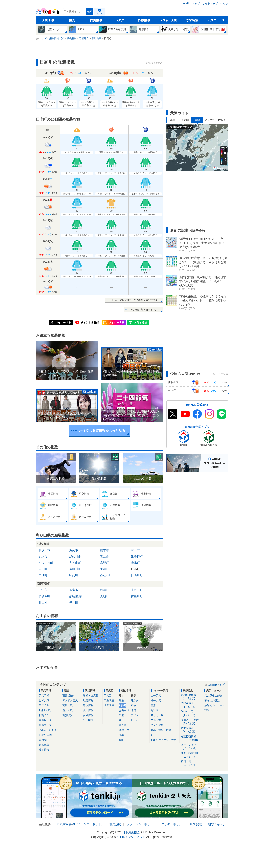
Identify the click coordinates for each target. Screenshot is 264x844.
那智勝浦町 (76, 596)
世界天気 (44, 700)
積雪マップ (45, 724)
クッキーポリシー (173, 824)
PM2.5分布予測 (47, 729)
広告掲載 (196, 824)
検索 (89, 11)
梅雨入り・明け (191, 721)
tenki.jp (48, 12)
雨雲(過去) (68, 695)
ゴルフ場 (156, 720)
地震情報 (88, 700)
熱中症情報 (191, 730)
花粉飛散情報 (191, 696)
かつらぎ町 (45, 562)
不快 (133, 705)
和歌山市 (44, 550)
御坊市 (42, 556)
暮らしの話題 (212, 700)
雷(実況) (67, 715)
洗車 (121, 734)
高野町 (104, 562)
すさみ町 (44, 596)
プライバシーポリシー (141, 824)
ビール (135, 720)
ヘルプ (224, 3)
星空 (121, 715)
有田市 (135, 550)
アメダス (209, 120)
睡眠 (121, 739)
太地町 (104, 596)
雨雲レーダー (46, 720)
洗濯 (121, 700)
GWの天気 (191, 713)
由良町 (42, 575)
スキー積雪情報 (191, 755)
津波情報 (88, 705)
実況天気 (67, 705)
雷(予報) (43, 739)
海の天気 (156, 700)
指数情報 (144, 20)
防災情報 (96, 20)
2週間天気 (45, 710)
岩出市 (104, 556)
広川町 (42, 569)
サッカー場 (157, 715)
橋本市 (104, 550)
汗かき (135, 700)
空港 (153, 705)
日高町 (135, 569)
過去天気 (67, 710)
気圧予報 (44, 705)
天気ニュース (216, 20)
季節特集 (192, 20)
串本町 (73, 602)
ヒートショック (191, 746)
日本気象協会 (62, 824)
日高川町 (137, 575)
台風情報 (88, 715)
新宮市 (73, 590)
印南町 (73, 575)
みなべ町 (106, 575)
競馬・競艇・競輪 (161, 729)
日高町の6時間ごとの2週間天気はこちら (135, 300)
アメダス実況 (70, 700)
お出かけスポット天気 (163, 739)
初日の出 (191, 763)
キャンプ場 (157, 724)
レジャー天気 (168, 20)
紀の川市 (75, 556)
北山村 (42, 602)
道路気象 (44, 744)
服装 (123, 705)
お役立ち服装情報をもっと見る (102, 430)
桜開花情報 (191, 705)
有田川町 (75, 569)
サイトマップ (210, 3)
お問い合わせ (216, 824)
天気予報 (48, 20)
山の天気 (156, 695)
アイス (135, 715)
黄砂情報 (44, 749)
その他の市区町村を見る (144, 309)
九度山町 (75, 562)
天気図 (120, 20)
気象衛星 (109, 700)
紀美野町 (137, 556)
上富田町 (137, 590)
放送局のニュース (214, 705)
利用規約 (115, 824)
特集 (207, 709)
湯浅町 (135, 562)
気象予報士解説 (213, 695)
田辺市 (42, 590)
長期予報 (44, 715)
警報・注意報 (90, 695)
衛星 (172, 120)
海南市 (73, 550)
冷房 (133, 710)
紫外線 (122, 724)
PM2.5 (221, 120)
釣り (153, 734)
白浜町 (104, 590)
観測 (72, 20)
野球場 (154, 710)
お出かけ (124, 710)
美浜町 (104, 569)
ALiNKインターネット (86, 824)
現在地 (100, 13)
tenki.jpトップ (191, 3)
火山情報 (88, 710)
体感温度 (124, 729)
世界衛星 (109, 705)
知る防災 (88, 720)
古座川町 (137, 596)
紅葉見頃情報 (191, 738)
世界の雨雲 (45, 734)
